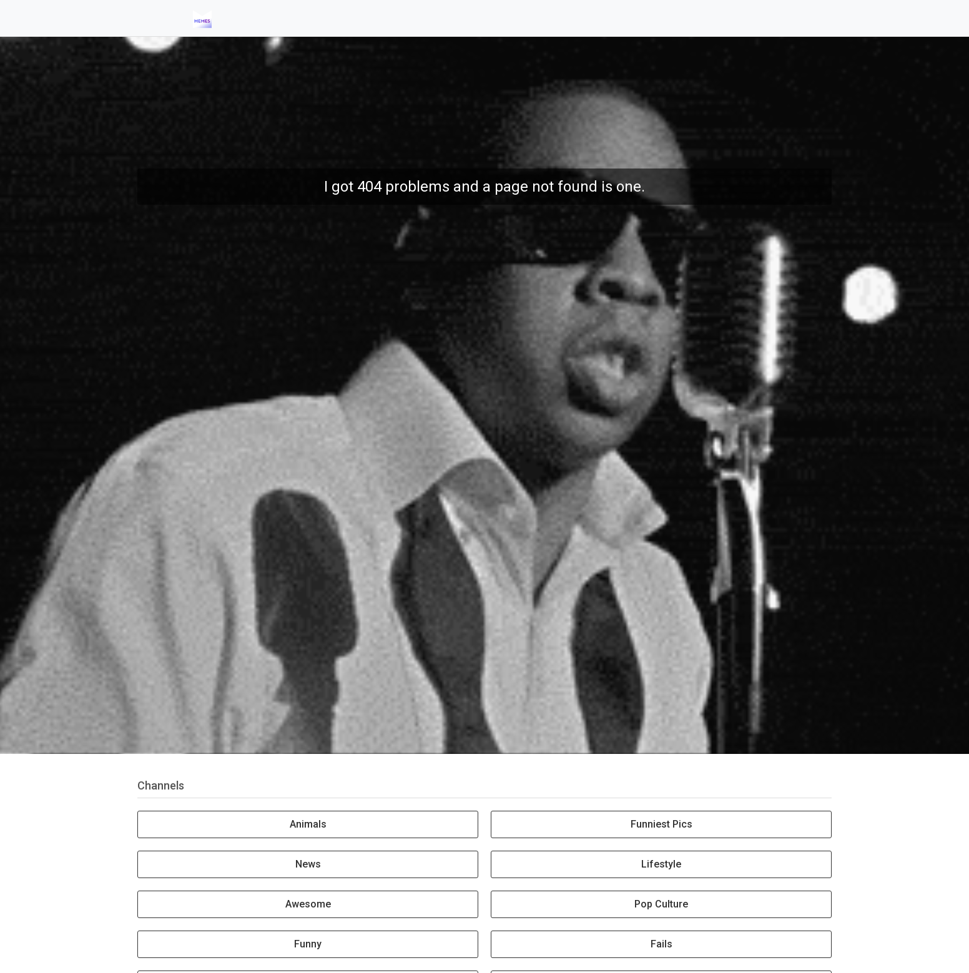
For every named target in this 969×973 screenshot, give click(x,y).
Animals (308, 824)
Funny (308, 944)
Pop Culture (661, 904)
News (308, 864)
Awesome (308, 904)
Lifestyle (661, 864)
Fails (661, 944)
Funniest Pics (661, 824)
